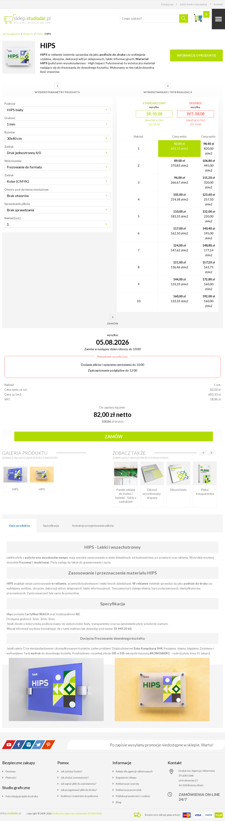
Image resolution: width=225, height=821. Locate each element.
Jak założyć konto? (71, 771)
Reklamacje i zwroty (127, 783)
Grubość (9, 118)
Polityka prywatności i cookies (133, 796)
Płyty (40, 33)
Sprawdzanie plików (17, 204)
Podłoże (9, 103)
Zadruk (9, 146)
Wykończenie (13, 161)
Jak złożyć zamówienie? (75, 777)
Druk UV (28, 33)
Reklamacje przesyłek (129, 790)
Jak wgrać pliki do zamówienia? (78, 783)
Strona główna (11, 33)
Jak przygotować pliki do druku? (79, 790)
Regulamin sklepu (126, 777)
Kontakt (218, 4)
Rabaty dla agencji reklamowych (134, 771)
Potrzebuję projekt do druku (21, 796)
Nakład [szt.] (12, 218)
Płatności (10, 777)
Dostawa (10, 771)
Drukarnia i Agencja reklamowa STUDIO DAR (77, 813)
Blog (118, 802)
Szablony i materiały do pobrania (79, 796)
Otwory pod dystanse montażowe (26, 189)
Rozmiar (9, 132)
